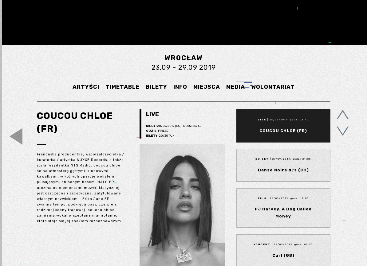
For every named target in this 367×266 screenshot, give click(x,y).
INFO (180, 87)
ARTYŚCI (86, 87)
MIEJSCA (206, 87)
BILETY (156, 87)
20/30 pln (160, 136)
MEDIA (235, 87)
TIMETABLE (122, 87)
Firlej (157, 131)
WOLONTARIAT (273, 87)
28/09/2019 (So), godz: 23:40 (174, 126)
